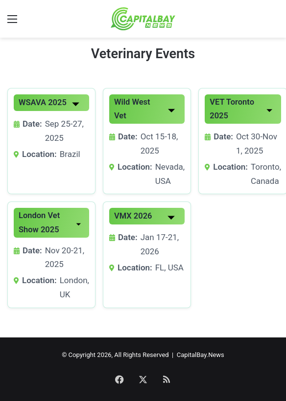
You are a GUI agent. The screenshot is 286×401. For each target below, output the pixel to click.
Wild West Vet (132, 108)
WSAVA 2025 (43, 102)
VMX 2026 (133, 216)
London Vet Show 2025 (39, 222)
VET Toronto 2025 (232, 108)
